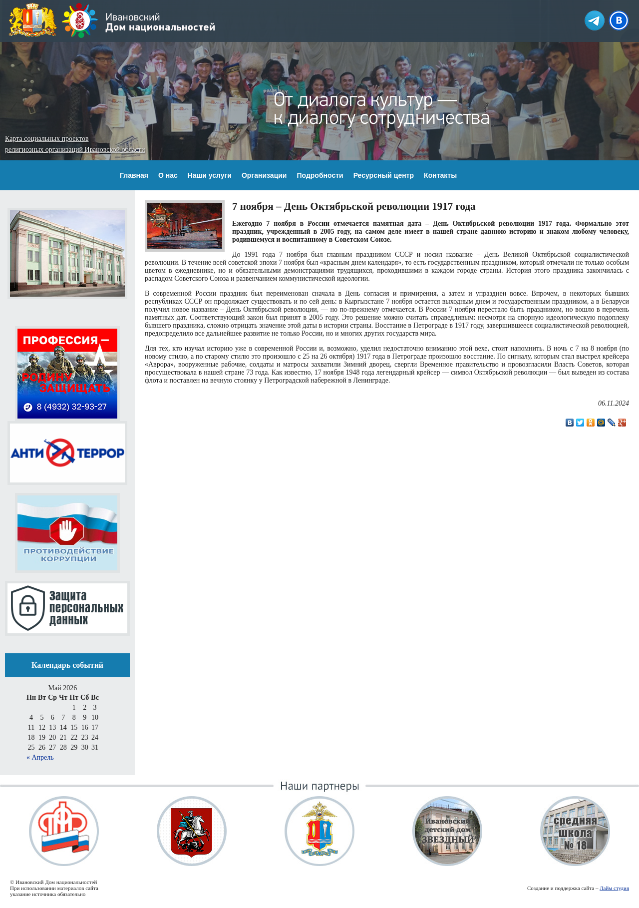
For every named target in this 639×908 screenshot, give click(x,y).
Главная (134, 175)
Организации (264, 175)
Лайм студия (614, 888)
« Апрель (40, 757)
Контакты (440, 175)
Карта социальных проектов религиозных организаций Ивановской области (75, 144)
